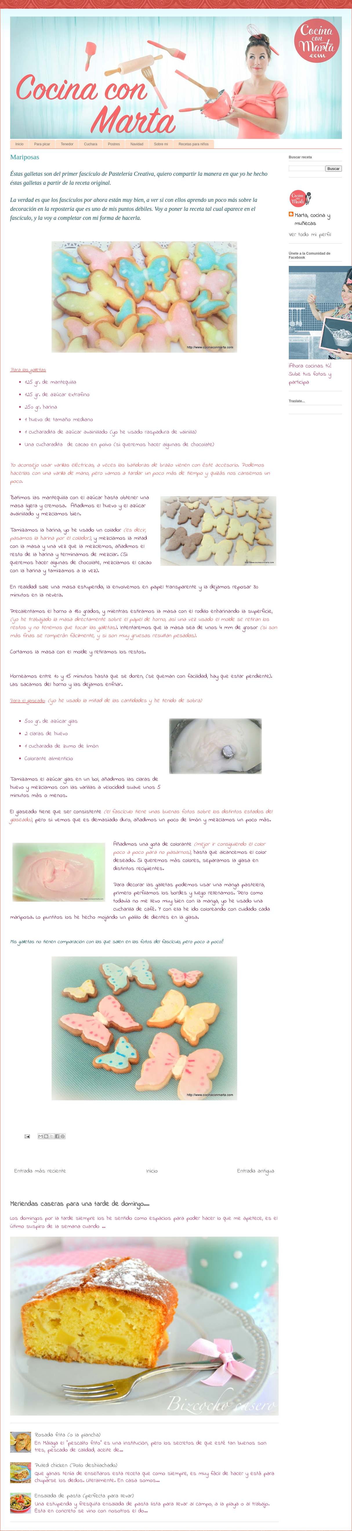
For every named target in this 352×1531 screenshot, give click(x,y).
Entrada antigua (255, 1171)
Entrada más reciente (40, 1171)
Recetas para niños (193, 144)
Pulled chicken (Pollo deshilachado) (76, 1465)
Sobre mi (161, 144)
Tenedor (67, 144)
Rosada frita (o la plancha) (67, 1435)
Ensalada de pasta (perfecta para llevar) (84, 1496)
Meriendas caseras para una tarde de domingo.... (79, 1204)
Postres (114, 144)
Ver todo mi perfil (310, 235)
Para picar (42, 144)
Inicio (19, 144)
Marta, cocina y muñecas (312, 220)
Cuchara (90, 144)
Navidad (136, 144)
